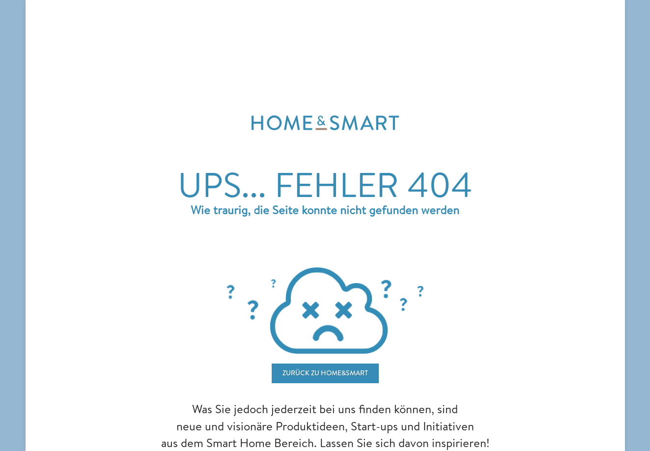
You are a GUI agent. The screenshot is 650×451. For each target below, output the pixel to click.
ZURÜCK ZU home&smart (325, 373)
